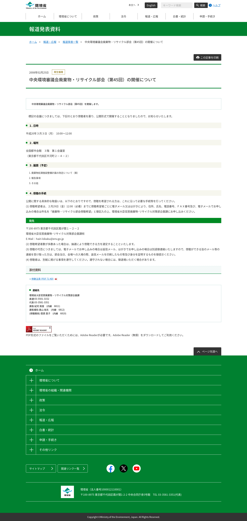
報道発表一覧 (70, 42)
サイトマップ (37, 468)
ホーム (40, 16)
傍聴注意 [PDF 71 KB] (42, 278)
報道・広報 (49, 42)
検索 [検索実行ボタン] (202, 5)
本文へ (132, 5)
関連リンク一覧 (70, 468)
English (151, 5)
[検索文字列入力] (177, 5)
